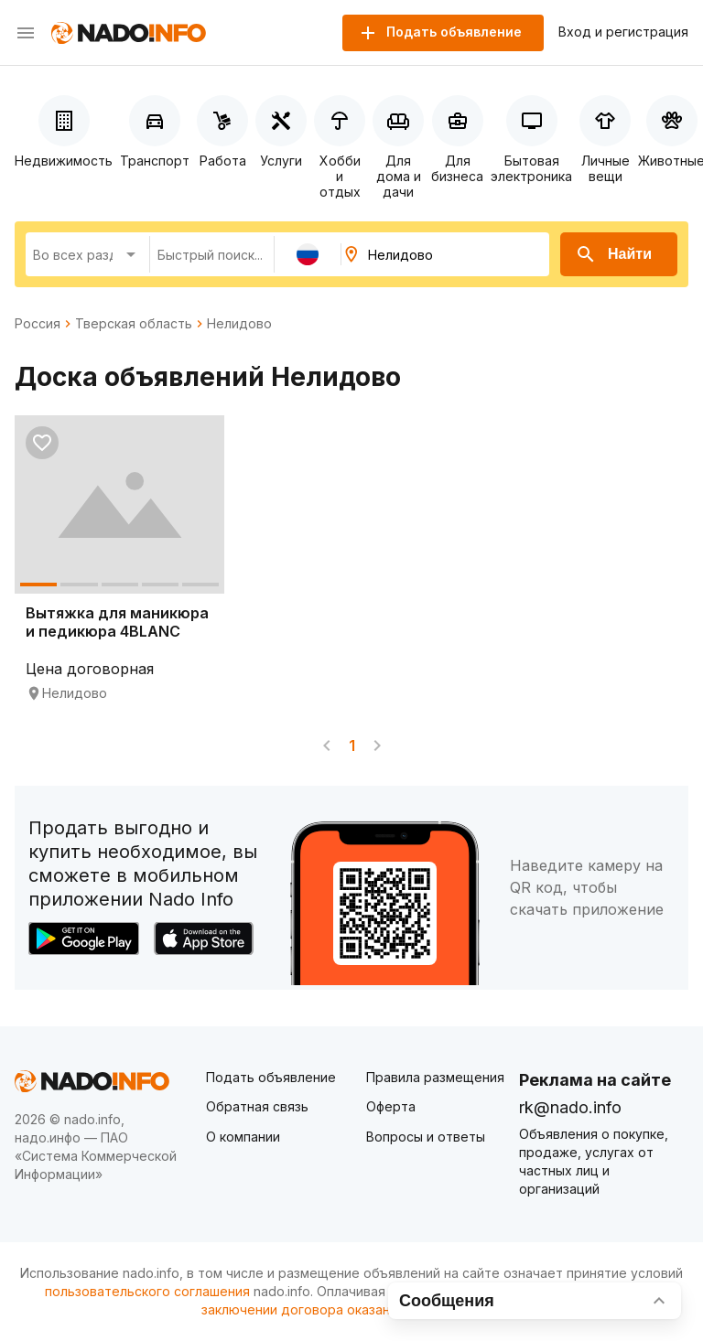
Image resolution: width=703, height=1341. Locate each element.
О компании (243, 1136)
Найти (613, 254)
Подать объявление (271, 1077)
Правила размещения (435, 1077)
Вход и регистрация (623, 32)
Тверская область (133, 323)
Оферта (391, 1106)
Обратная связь (257, 1106)
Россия (37, 323)
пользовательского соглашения (147, 1291)
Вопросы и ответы (425, 1136)
